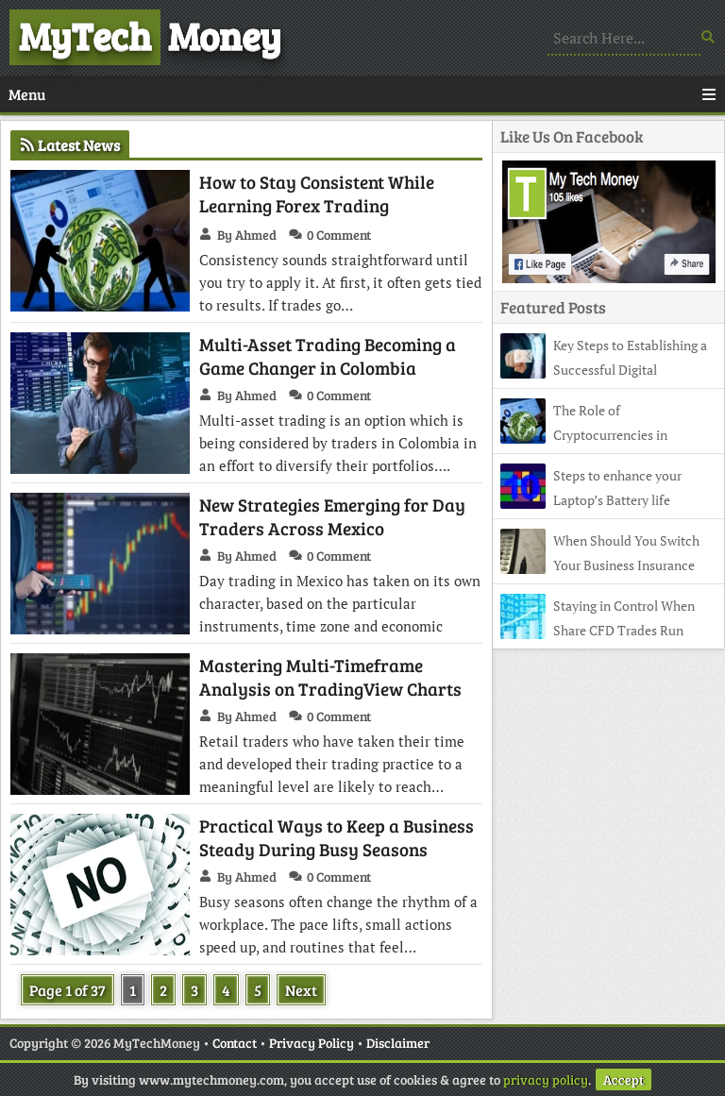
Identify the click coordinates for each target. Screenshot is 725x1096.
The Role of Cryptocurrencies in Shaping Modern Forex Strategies (596, 434)
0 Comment (339, 235)
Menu (362, 94)
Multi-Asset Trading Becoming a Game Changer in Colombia (327, 355)
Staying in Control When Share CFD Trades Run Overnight (597, 630)
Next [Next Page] (301, 990)
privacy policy (545, 1079)
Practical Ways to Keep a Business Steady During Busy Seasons (336, 837)
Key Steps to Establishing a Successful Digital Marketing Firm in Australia (603, 369)
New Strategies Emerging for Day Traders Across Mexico (332, 516)
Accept (623, 1079)
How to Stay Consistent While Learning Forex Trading (316, 193)
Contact (234, 1043)
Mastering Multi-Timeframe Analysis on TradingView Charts (330, 676)
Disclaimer (398, 1043)
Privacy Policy (311, 1043)
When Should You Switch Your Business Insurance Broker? (600, 565)
